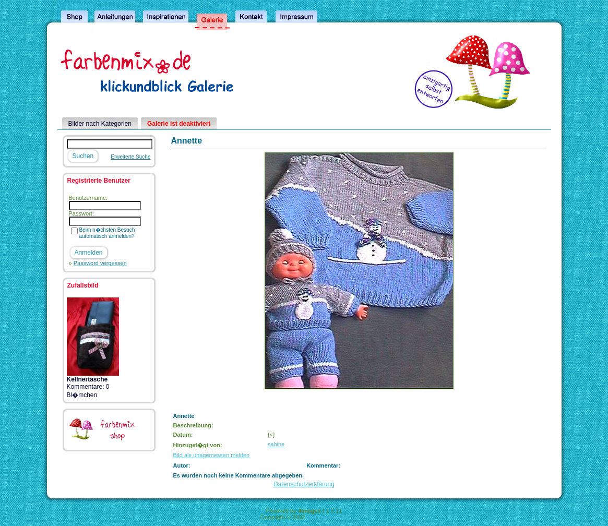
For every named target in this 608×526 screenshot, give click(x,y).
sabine (276, 444)
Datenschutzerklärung (304, 484)
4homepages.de (327, 517)
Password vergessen (100, 263)
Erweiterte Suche (130, 157)
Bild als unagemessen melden (211, 455)
